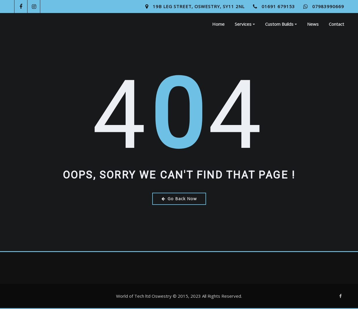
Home (218, 24)
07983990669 (328, 6)
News (313, 24)
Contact (336, 24)
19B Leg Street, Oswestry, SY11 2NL (199, 6)
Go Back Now (179, 198)
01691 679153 (278, 6)
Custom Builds (281, 24)
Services (245, 24)
